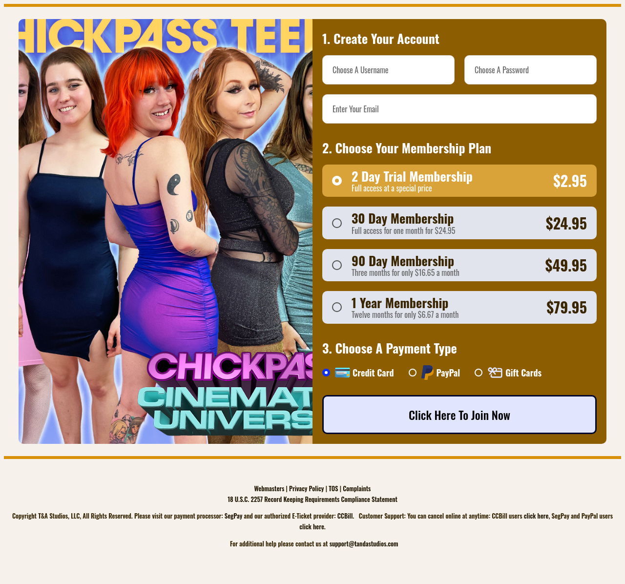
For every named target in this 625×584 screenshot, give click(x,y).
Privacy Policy (306, 488)
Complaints (357, 488)
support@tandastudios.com (364, 543)
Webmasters (269, 488)
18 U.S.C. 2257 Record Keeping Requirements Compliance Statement (312, 499)
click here (536, 516)
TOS (333, 488)
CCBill (345, 516)
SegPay (234, 516)
